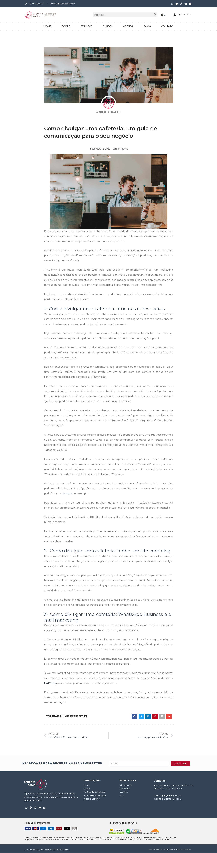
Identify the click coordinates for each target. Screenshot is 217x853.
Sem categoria (120, 148)
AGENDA (128, 26)
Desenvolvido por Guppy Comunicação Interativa (169, 849)
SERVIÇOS (86, 26)
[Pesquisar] (155, 14)
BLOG (147, 26)
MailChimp (50, 682)
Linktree (66, 493)
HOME (47, 26)
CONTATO (167, 26)
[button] (134, 716)
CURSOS (108, 26)
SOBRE (66, 26)
